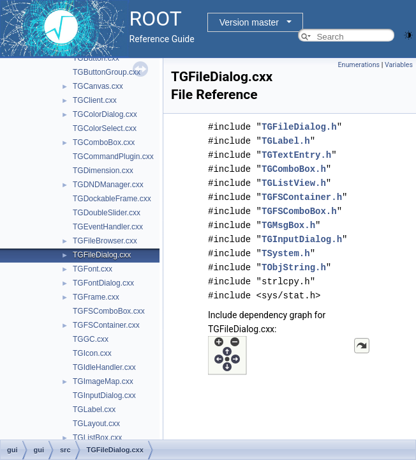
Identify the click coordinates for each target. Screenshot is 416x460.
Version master (249, 22)
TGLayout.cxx (96, 423)
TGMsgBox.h (288, 225)
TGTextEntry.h (296, 155)
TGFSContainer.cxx (106, 325)
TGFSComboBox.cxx (109, 311)
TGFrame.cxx (96, 297)
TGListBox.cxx (97, 437)
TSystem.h (286, 253)
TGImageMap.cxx (103, 381)
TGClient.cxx (95, 100)
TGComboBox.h (294, 169)
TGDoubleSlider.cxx (106, 212)
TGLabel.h (286, 141)
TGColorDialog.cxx (105, 114)
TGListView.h (294, 183)
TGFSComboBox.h (299, 211)
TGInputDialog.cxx (104, 395)
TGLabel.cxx (94, 409)
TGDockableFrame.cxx (112, 198)
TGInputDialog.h (302, 239)
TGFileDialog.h (299, 127)
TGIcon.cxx (92, 353)
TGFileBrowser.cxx (105, 240)
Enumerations (359, 65)
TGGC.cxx (90, 339)
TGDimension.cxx (103, 170)
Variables (399, 65)
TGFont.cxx (92, 268)
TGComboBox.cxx (104, 142)
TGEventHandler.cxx (108, 226)
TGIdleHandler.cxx (104, 367)
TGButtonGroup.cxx (106, 72)
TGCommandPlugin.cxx (113, 156)
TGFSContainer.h (302, 197)
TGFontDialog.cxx (103, 283)
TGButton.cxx (96, 58)
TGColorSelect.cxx (105, 128)
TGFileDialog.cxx (102, 254)
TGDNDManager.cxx (108, 184)
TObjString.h (294, 267)
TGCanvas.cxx (98, 86)
